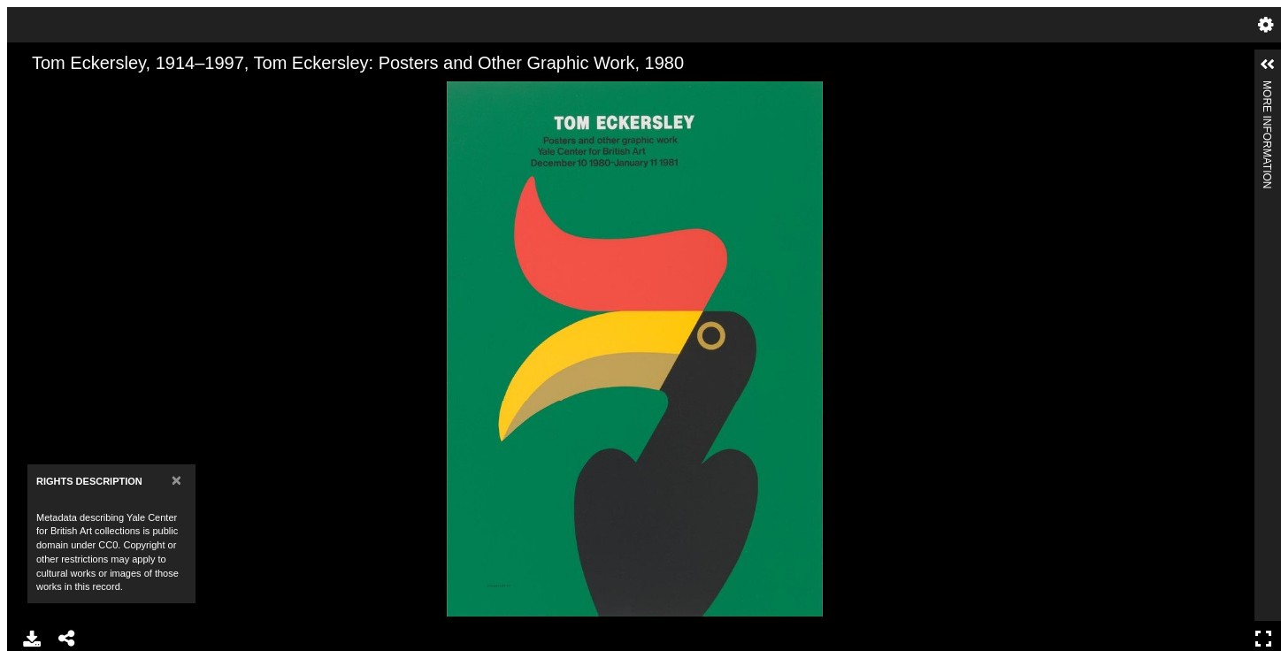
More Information (1267, 88)
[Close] (176, 480)
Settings (1266, 24)
